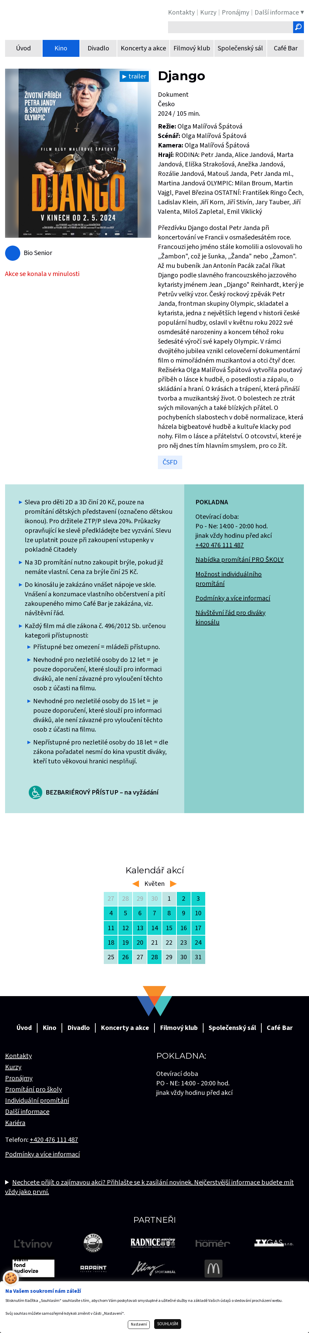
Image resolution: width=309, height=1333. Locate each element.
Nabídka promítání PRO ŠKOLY (239, 560)
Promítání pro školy (33, 1089)
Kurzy (13, 1067)
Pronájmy (18, 1078)
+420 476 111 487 (219, 545)
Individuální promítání (37, 1100)
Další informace (27, 1112)
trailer (137, 76)
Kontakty (18, 1056)
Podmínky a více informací (232, 598)
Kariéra (15, 1123)
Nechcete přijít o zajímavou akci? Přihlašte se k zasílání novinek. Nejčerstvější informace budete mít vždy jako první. (149, 1187)
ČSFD (170, 462)
